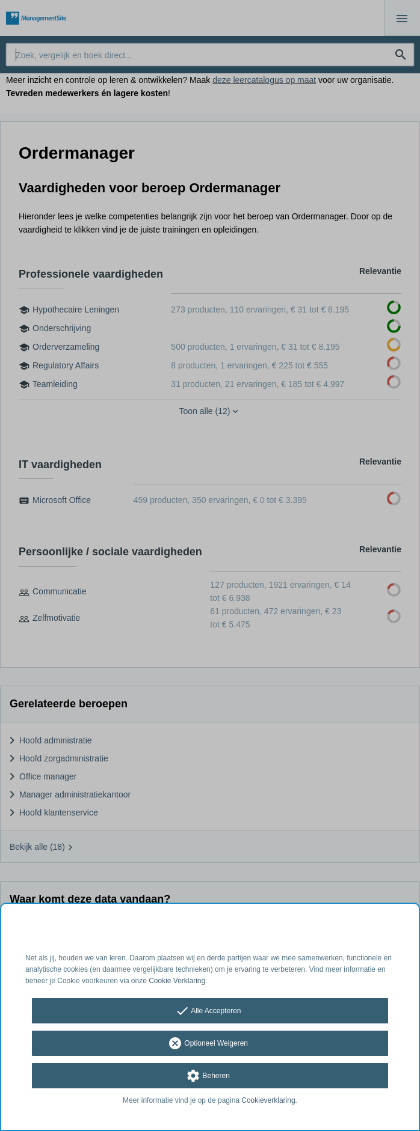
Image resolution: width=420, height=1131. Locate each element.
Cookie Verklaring (177, 981)
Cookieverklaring (268, 1100)
